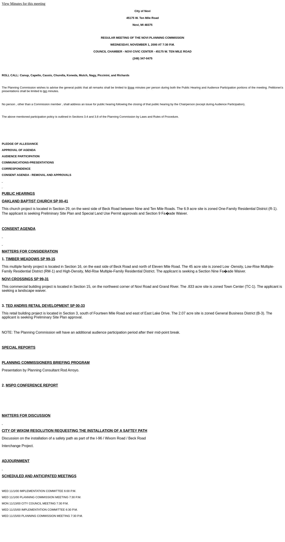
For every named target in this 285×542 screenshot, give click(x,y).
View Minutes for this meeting (23, 4)
